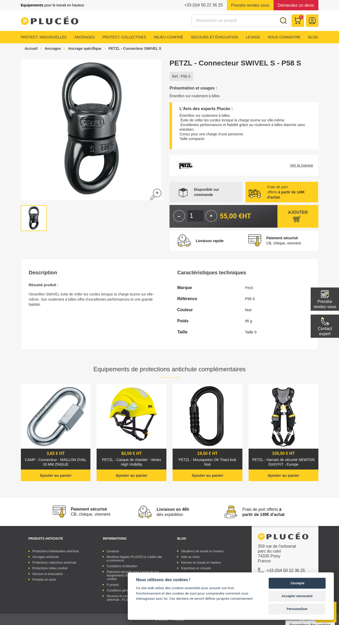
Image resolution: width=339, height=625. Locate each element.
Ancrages (84, 37)
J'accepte (297, 583)
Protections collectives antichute (54, 562)
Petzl (249, 288)
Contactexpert (325, 331)
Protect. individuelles (44, 37)
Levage (253, 37)
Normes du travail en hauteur (201, 562)
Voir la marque (301, 165)
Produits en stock (44, 579)
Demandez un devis (296, 5)
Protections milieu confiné (50, 568)
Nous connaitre (284, 37)
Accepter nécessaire (297, 596)
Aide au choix (190, 557)
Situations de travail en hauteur (202, 551)
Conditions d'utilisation (122, 566)
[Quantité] (196, 215)
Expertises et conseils (196, 568)
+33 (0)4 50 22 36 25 (203, 5)
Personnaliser (297, 609)
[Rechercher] (241, 20)
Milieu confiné (168, 37)
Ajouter (298, 212)
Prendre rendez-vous (250, 5)
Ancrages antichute (45, 557)
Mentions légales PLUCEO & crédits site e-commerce (134, 558)
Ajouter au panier (55, 475)
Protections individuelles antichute (55, 551)
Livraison (113, 551)
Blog (313, 37)
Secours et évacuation (214, 37)
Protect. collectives (124, 37)
